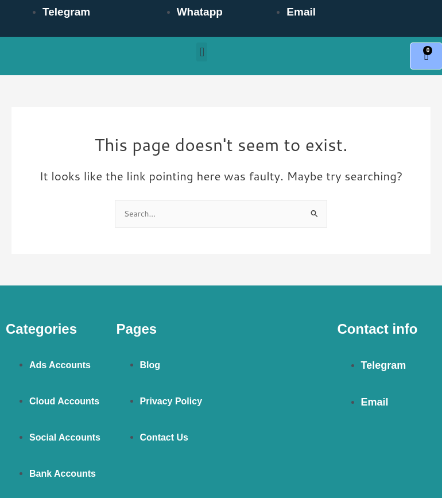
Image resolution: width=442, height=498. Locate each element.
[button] (201, 52)
